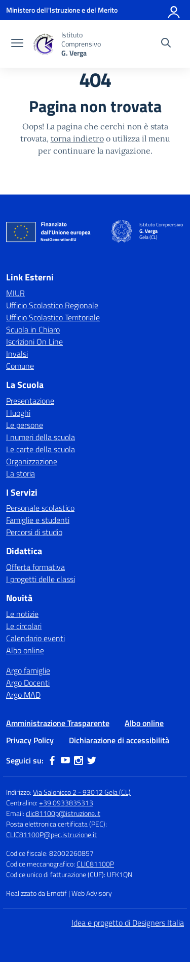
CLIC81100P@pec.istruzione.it (51, 834)
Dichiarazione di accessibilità (119, 740)
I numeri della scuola (40, 437)
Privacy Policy (30, 740)
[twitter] (91, 760)
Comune (20, 366)
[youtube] (65, 760)
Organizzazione (31, 461)
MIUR (15, 293)
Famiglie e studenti (37, 520)
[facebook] (52, 760)
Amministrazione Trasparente (57, 723)
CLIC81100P (95, 863)
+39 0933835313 (66, 802)
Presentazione (30, 401)
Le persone (24, 425)
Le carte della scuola (40, 449)
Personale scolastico (40, 508)
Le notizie (22, 614)
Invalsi (17, 354)
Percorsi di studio (34, 532)
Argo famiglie (28, 670)
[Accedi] (174, 10)
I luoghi (18, 413)
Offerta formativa (35, 567)
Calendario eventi (35, 638)
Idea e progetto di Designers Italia (127, 923)
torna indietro (77, 138)
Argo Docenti (28, 683)
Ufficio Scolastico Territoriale (53, 317)
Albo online (25, 650)
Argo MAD (23, 695)
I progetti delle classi (40, 579)
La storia (20, 473)
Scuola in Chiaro (33, 329)
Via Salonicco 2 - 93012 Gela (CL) (82, 792)
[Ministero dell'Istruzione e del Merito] (62, 10)
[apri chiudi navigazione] (17, 44)
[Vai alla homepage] (43, 44)
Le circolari (24, 626)
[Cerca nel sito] (166, 44)
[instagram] (78, 760)
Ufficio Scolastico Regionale (52, 305)
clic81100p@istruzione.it (63, 813)
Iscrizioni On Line (34, 341)
